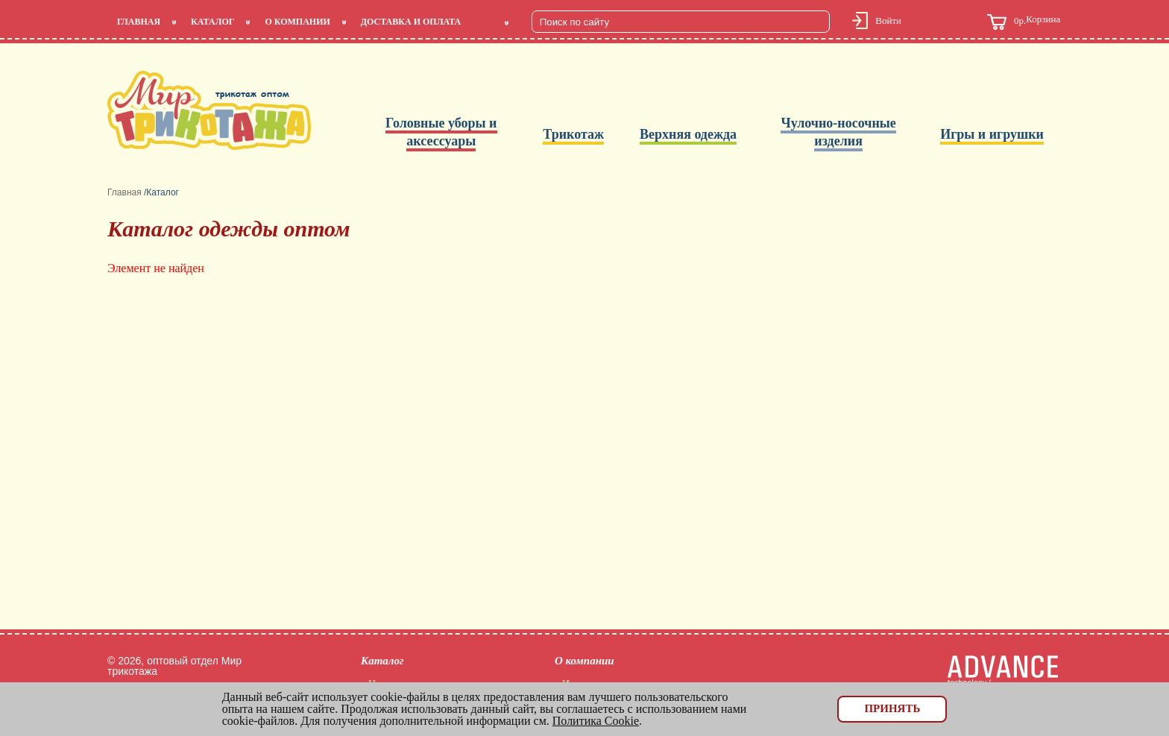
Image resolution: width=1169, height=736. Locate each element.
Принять (892, 708)
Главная (138, 21)
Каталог (212, 21)
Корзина (1023, 22)
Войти (888, 20)
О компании (297, 21)
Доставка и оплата (411, 21)
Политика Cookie (595, 720)
